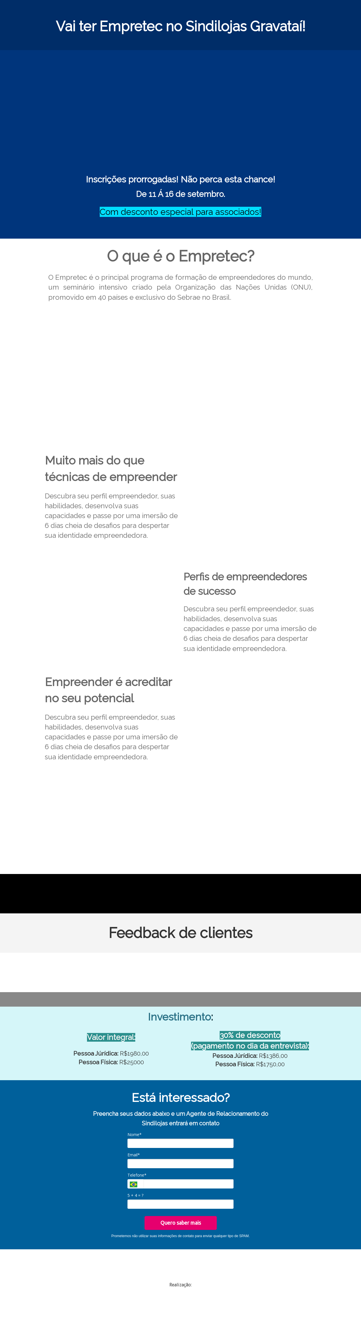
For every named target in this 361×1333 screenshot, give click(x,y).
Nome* (134, 1134)
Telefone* (137, 1175)
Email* (133, 1155)
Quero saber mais (180, 1223)
